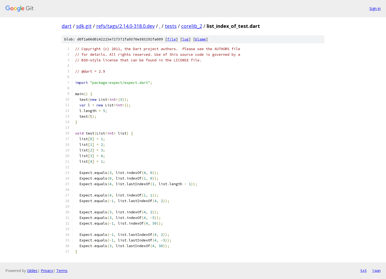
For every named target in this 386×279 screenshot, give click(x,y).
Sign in (375, 8)
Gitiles (32, 270)
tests (171, 26)
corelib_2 (191, 26)
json (376, 270)
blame (200, 39)
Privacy (47, 270)
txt (363, 270)
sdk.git (84, 26)
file (171, 39)
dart (67, 26)
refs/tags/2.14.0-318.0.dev (125, 26)
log (185, 39)
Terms (62, 270)
